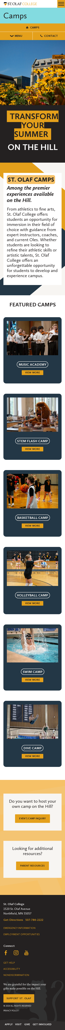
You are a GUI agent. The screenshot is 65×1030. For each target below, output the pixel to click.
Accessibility (11, 969)
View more (32, 372)
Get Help (9, 962)
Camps (32, 27)
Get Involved (42, 1024)
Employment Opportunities (21, 934)
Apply (9, 1024)
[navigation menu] (61, 4)
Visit (18, 1024)
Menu (16, 35)
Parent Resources (32, 865)
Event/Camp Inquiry (32, 818)
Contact (49, 35)
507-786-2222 (34, 920)
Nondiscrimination (16, 975)
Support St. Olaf (18, 998)
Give (27, 1024)
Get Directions (13, 920)
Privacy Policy (10, 1010)
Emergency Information (19, 928)
